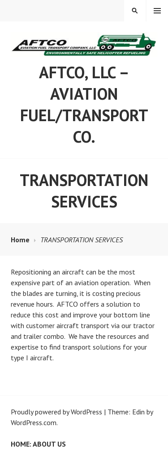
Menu (157, 10)
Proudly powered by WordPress (56, 411)
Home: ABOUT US (38, 443)
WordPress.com (33, 422)
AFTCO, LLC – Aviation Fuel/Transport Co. (84, 104)
